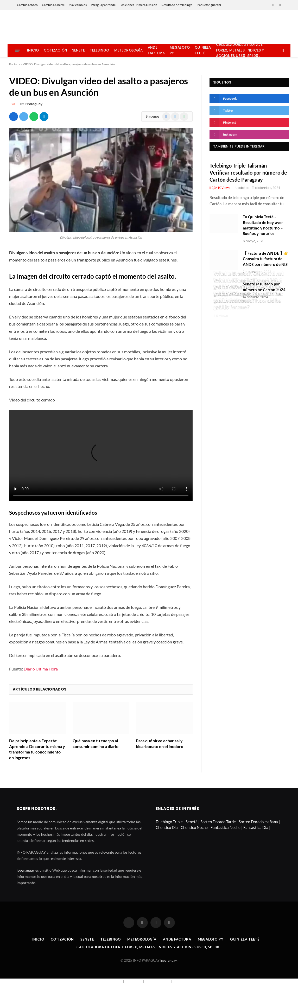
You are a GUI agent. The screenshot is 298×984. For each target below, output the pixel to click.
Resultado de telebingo (176, 5)
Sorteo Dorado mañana (258, 821)
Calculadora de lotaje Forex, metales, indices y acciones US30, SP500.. (240, 50)
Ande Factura (156, 50)
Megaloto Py (180, 50)
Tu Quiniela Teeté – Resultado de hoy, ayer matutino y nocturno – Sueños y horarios (263, 225)
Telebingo (99, 50)
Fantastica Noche (225, 827)
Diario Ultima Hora (41, 668)
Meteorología (128, 50)
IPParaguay (33, 104)
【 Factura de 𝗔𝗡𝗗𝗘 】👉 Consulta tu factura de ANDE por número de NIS (266, 259)
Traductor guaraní (208, 5)
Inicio (33, 50)
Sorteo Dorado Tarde (218, 821)
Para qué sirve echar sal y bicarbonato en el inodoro (159, 743)
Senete (78, 50)
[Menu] (17, 50)
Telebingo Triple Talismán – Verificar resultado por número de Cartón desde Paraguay (248, 172)
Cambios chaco (27, 5)
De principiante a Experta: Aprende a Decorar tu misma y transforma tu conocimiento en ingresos (37, 749)
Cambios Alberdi (53, 5)
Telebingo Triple (169, 821)
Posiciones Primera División (138, 5)
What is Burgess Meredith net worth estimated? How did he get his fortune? (248, 300)
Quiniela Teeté (203, 50)
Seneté (192, 821)
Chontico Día (167, 827)
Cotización (55, 50)
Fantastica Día (255, 827)
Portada (14, 64)
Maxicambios (77, 5)
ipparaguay (26, 870)
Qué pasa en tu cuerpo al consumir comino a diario (95, 743)
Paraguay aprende (103, 5)
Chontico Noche (194, 827)
